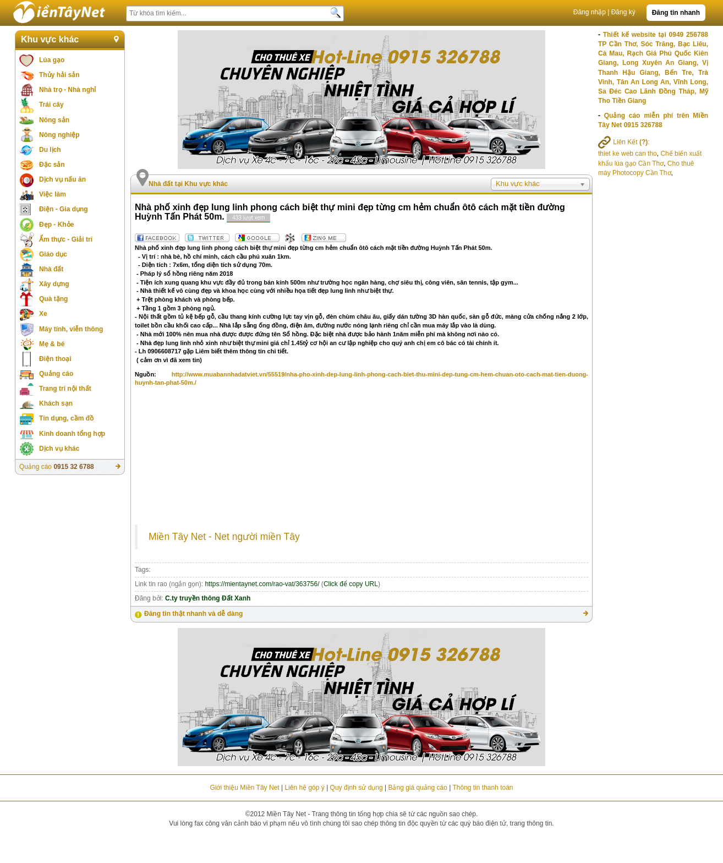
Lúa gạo (51, 60)
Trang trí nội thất (65, 388)
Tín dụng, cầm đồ (66, 418)
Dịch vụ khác (59, 448)
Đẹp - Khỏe (56, 224)
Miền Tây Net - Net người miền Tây (224, 536)
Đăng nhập (589, 12)
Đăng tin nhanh (676, 13)
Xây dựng (54, 284)
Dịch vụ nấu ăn (62, 179)
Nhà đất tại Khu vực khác (188, 184)
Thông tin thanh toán (482, 787)
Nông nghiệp (59, 135)
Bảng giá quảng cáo (417, 787)
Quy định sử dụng (356, 787)
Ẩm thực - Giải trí (65, 239)
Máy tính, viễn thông (71, 329)
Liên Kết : (624, 142)
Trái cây (51, 104)
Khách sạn (56, 403)
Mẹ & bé (51, 344)
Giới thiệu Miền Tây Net (244, 787)
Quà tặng (53, 299)
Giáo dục (53, 254)
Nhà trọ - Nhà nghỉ (67, 90)
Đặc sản (52, 164)
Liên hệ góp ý (304, 787)
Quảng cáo (56, 374)
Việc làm (52, 194)
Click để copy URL (351, 584)
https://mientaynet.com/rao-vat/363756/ (262, 584)
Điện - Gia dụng (63, 209)
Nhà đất (51, 269)
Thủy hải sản (59, 75)
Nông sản (54, 120)
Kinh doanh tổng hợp (72, 434)
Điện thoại (55, 359)
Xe (43, 314)
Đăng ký (623, 12)
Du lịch (50, 150)
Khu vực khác (50, 39)
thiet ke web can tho (627, 153)
